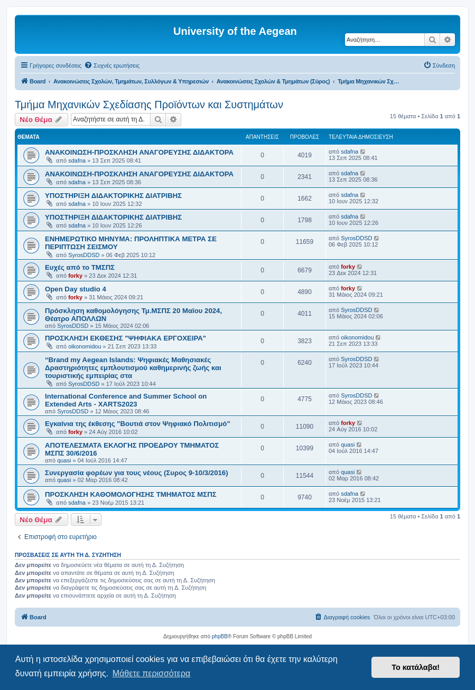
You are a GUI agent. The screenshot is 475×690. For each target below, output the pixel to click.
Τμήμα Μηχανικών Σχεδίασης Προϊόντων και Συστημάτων (149, 104)
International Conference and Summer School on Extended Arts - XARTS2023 (126, 400)
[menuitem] (111, 65)
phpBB (220, 636)
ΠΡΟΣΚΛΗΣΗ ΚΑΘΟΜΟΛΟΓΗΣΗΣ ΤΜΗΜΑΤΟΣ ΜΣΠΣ (131, 494)
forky (75, 275)
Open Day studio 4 (75, 289)
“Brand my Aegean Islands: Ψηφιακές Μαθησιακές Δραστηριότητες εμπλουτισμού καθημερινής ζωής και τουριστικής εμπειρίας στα (133, 368)
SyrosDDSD (83, 255)
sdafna (77, 160)
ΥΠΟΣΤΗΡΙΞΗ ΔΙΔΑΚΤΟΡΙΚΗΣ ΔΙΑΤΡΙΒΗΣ (113, 196)
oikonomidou (84, 346)
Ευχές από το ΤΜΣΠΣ (80, 267)
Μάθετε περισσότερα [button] (152, 673)
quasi (64, 460)
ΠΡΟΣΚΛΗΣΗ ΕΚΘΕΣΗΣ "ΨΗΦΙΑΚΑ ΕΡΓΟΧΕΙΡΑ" (125, 338)
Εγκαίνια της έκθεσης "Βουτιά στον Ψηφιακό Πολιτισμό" (137, 424)
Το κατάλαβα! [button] (416, 667)
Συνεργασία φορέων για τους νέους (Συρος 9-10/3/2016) (136, 473)
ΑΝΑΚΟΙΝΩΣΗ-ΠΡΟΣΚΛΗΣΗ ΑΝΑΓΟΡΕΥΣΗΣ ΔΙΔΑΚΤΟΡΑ (139, 152)
